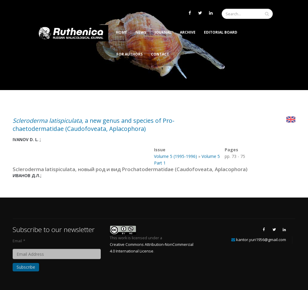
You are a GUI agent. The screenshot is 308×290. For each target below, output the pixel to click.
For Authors (129, 54)
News (140, 32)
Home (121, 32)
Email (17, 240)
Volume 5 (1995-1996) (175, 156)
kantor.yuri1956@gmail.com (261, 239)
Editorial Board (220, 32)
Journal (163, 32)
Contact (160, 54)
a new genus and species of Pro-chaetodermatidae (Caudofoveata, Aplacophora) (93, 124)
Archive (188, 32)
